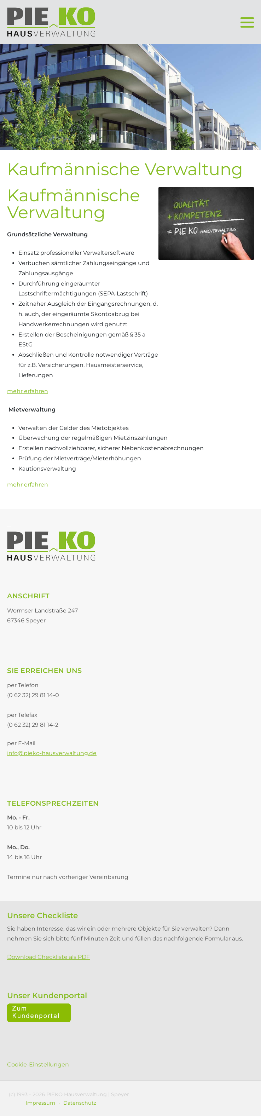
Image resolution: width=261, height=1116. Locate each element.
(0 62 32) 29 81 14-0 (33, 695)
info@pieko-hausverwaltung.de (52, 753)
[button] (247, 22)
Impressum (40, 1103)
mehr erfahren (27, 391)
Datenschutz (79, 1103)
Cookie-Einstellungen (38, 1064)
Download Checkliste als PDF (48, 957)
